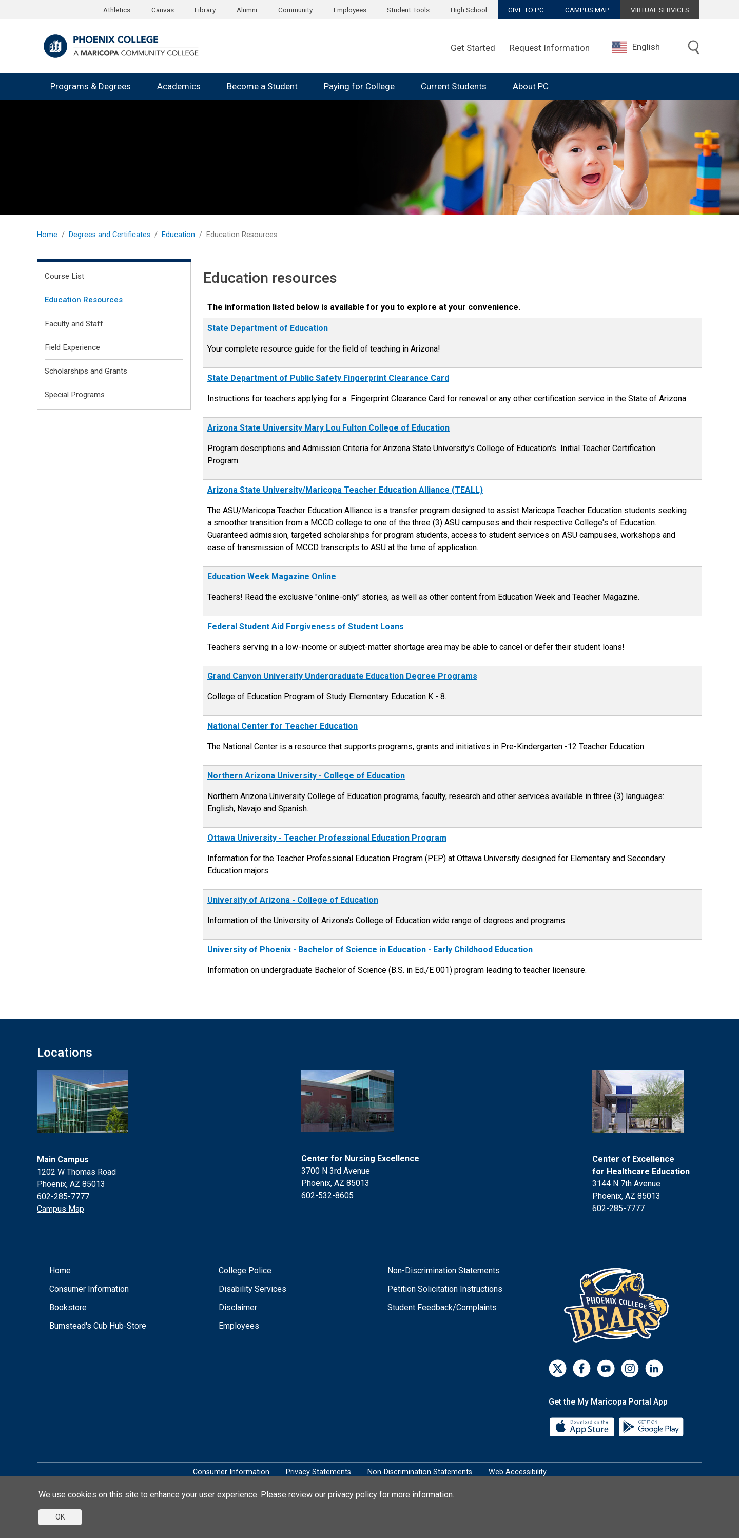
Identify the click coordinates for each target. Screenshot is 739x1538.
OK (60, 1517)
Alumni (247, 10)
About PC (531, 86)
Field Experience (72, 347)
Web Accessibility (518, 1472)
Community (295, 10)
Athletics (116, 10)
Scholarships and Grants (86, 371)
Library (205, 10)
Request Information (550, 48)
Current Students (454, 86)
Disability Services (252, 1289)
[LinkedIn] (654, 1368)
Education (178, 234)
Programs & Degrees (90, 86)
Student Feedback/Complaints (442, 1307)
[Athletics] (619, 1305)
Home (47, 234)
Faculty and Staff (74, 323)
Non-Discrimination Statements (443, 1270)
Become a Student (262, 86)
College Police (245, 1270)
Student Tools (408, 10)
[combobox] (643, 47)
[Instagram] (630, 1368)
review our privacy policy (332, 1495)
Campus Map (60, 1209)
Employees (350, 10)
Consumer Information (89, 1289)
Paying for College (359, 86)
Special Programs (75, 394)
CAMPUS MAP (587, 10)
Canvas (162, 10)
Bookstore (68, 1307)
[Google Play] (650, 1426)
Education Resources (84, 299)
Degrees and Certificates (109, 234)
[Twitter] (558, 1368)
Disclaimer (238, 1307)
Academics (179, 86)
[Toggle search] (694, 48)
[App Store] (583, 1426)
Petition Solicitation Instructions (444, 1289)
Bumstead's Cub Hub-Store (97, 1326)
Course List (64, 276)
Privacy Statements (318, 1472)
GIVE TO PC (526, 10)
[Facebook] (582, 1368)
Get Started (473, 48)
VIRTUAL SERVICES (660, 10)
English (636, 47)
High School (469, 10)
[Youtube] (606, 1368)
